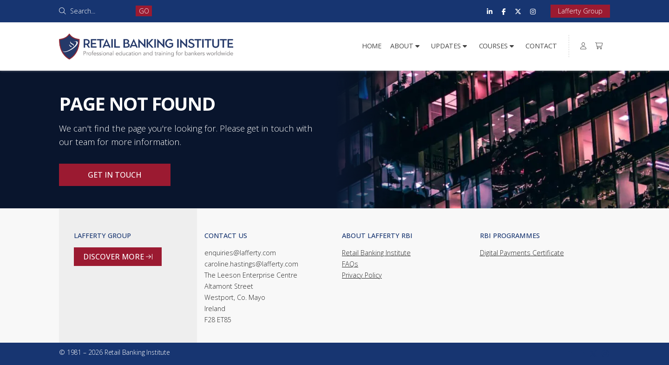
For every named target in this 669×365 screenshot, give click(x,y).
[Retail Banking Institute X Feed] (518, 11)
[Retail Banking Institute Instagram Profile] (533, 11)
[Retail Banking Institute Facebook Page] (504, 11)
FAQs (350, 263)
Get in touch (115, 175)
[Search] (100, 11)
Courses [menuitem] (493, 45)
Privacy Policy (362, 275)
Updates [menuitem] (446, 45)
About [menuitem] (401, 45)
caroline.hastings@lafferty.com (251, 263)
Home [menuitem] (371, 45)
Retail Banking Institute (376, 252)
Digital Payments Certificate (522, 252)
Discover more (117, 256)
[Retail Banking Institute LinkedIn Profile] (489, 11)
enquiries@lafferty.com (240, 252)
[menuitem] (583, 46)
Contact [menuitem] (541, 45)
